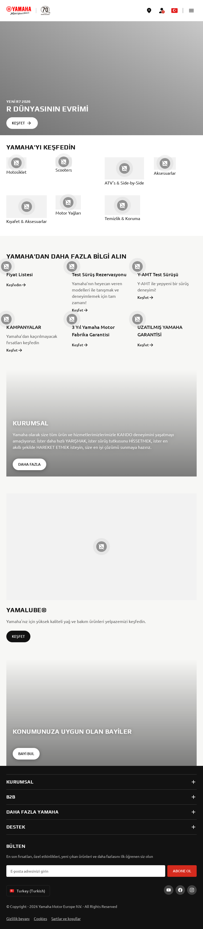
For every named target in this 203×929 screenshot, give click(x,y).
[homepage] (18, 10)
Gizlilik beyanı (18, 918)
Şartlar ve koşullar (66, 918)
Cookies (40, 918)
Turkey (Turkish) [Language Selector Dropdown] (27, 891)
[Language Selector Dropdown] (174, 10)
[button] (191, 10)
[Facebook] (180, 890)
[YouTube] (168, 890)
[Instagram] (192, 890)
